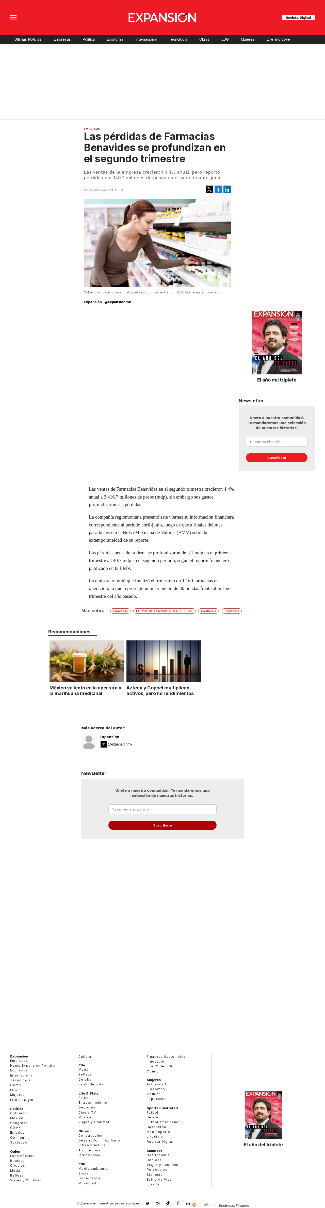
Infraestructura (91, 1145)
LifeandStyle (22, 1100)
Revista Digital (298, 17)
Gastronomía (158, 1155)
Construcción (90, 1135)
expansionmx (151, 1204)
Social (84, 1173)
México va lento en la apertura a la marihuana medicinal (123, 690)
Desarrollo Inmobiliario (99, 1140)
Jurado (153, 1184)
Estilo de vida (91, 1084)
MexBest (154, 1151)
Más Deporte (158, 1132)
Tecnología (178, 39)
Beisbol (154, 1117)
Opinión (17, 1137)
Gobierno (18, 1113)
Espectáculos (22, 1156)
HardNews (208, 611)
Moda (15, 1170)
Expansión (109, 737)
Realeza (17, 1161)
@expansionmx (117, 302)
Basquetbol (157, 1127)
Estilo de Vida (159, 1179)
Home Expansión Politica (32, 1065)
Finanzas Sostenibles (166, 1056)
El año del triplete (276, 380)
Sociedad (18, 1142)
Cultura (84, 1056)
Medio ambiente (93, 1168)
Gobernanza (89, 1178)
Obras (204, 39)
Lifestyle (155, 1136)
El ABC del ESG (160, 1066)
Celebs (84, 1079)
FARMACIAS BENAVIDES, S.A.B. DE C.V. (164, 611)
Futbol (152, 1112)
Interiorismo (89, 1155)
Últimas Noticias (28, 39)
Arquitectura (89, 1150)
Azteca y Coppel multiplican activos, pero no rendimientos (197, 690)
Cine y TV (87, 1112)
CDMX (15, 1128)
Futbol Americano (162, 1122)
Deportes (86, 1107)
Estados (17, 1132)
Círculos (17, 1165)
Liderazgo (156, 1089)
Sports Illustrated (162, 1108)
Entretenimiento (92, 1102)
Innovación (157, 1061)
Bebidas (154, 1160)
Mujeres (248, 39)
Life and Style (278, 39)
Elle (81, 1065)
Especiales (157, 1099)
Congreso (19, 1123)
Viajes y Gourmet (25, 1180)
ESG (225, 39)
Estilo (83, 1098)
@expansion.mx (168, 1203)
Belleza (17, 1175)
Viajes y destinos (162, 1165)
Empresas (62, 39)
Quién (15, 1151)
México (16, 1118)
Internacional (146, 39)
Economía (115, 39)
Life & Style (88, 1093)
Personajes (157, 1169)
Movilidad (87, 1183)
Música (84, 1117)
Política (89, 39)
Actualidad (156, 1084)
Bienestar (155, 1175)
